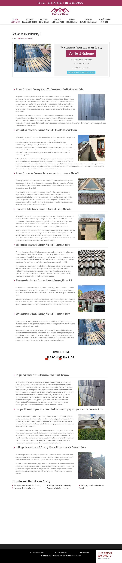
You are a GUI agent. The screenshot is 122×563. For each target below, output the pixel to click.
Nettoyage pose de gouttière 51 (29, 20)
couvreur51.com (39, 552)
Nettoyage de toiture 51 (44, 20)
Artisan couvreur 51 (15, 20)
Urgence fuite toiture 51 (71, 20)
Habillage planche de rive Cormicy (59, 485)
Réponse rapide (61, 357)
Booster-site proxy (75, 555)
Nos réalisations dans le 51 (105, 20)
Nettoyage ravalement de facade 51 (88, 20)
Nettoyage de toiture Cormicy (24, 488)
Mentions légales (84, 552)
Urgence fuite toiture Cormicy (57, 488)
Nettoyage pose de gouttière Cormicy (27, 485)
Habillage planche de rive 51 (57, 20)
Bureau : (50, 2)
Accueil (14, 38)
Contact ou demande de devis (81, 72)
